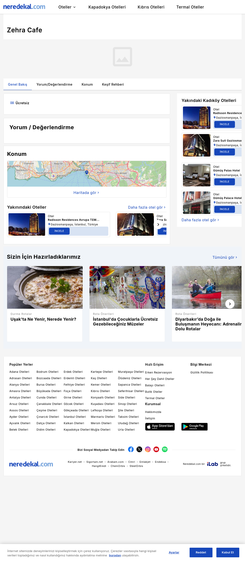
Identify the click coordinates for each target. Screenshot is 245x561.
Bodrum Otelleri (48, 371)
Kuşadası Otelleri (102, 404)
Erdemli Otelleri (74, 378)
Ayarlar (174, 552)
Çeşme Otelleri (47, 410)
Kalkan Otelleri (74, 423)
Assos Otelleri (19, 410)
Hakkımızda (153, 412)
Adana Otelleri (19, 371)
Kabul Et (228, 552)
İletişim (150, 418)
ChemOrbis (118, 466)
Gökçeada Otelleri (76, 410)
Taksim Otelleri (128, 416)
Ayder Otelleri (19, 416)
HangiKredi (99, 466)
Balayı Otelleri (155, 385)
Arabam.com (115, 461)
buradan (115, 555)
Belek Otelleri (18, 429)
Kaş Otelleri (99, 378)
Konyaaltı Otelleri (103, 397)
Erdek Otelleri (73, 371)
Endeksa (160, 461)
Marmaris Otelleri (103, 416)
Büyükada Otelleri (49, 391)
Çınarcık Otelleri (48, 416)
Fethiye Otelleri (74, 384)
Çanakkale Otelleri (49, 404)
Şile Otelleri (126, 410)
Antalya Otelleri (20, 397)
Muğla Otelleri (101, 429)
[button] (86, 173)
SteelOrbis (136, 466)
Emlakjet (144, 461)
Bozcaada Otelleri (49, 378)
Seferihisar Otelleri (131, 391)
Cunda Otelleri (47, 397)
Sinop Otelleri (127, 404)
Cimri (131, 461)
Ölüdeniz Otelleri (129, 378)
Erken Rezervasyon (158, 372)
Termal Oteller (155, 398)
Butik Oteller (154, 391)
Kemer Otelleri (101, 384)
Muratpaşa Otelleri (131, 371)
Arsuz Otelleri (19, 404)
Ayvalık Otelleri (19, 423)
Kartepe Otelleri (102, 371)
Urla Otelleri (126, 429)
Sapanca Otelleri (129, 384)
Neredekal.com (192, 464)
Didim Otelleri (46, 429)
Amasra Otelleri (20, 391)
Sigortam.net (94, 461)
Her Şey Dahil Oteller (159, 379)
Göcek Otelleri (74, 404)
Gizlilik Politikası (201, 372)
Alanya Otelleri (19, 384)
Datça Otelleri (46, 423)
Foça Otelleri (73, 391)
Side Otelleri (126, 397)
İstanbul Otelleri (75, 416)
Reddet (201, 552)
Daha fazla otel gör (147, 207)
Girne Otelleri (73, 397)
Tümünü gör (225, 257)
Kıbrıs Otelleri (100, 391)
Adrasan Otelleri (20, 378)
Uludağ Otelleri (128, 423)
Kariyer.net (75, 461)
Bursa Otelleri (46, 384)
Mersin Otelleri (101, 423)
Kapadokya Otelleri (77, 429)
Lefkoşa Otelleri (102, 410)
